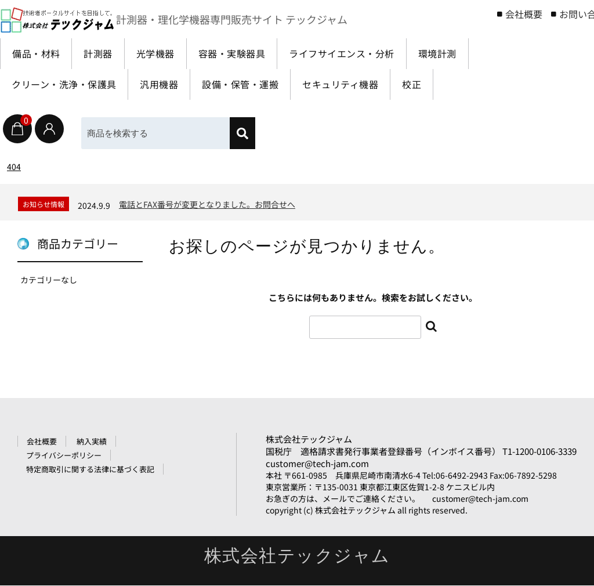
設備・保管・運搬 (255, 84)
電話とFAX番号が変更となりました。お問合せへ (207, 204)
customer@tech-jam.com (317, 464)
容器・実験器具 (246, 53)
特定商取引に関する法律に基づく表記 (90, 469)
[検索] (242, 133)
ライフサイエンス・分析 (363, 53)
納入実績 (92, 441)
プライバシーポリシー (64, 455)
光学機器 (164, 53)
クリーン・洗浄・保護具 (68, 84)
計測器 (104, 53)
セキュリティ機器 (361, 84)
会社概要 (523, 14)
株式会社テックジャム (309, 439)
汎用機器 (168, 84)
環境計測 (464, 53)
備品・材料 (38, 53)
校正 (437, 84)
